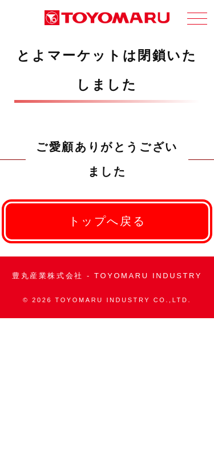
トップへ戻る (107, 221)
